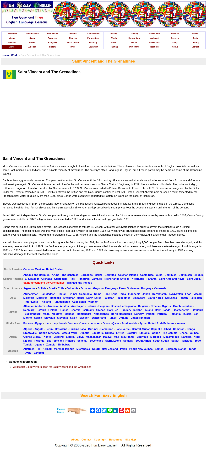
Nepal (80, 298)
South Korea (155, 298)
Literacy (195, 42)
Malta (46, 314)
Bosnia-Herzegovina (123, 306)
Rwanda (39, 340)
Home (5, 55)
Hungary (125, 310)
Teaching (113, 47)
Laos (188, 294)
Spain (73, 317)
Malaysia (28, 298)
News (113, 42)
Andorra (40, 306)
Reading (113, 34)
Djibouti (84, 333)
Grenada (46, 278)
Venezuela (160, 288)
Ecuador (86, 288)
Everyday (52, 42)
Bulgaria (143, 306)
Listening (134, 34)
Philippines (123, 298)
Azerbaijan (77, 306)
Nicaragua (138, 278)
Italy (158, 310)
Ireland (149, 310)
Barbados (87, 275)
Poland (150, 314)
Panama (151, 278)
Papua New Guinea (141, 349)
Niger (197, 336)
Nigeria (27, 340)
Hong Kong (110, 294)
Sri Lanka (171, 298)
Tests (195, 38)
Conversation (93, 34)
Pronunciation (32, 34)
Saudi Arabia (129, 323)
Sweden (84, 317)
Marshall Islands (64, 349)
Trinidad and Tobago (79, 282)
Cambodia (85, 294)
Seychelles (96, 340)
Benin (49, 329)
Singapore (139, 298)
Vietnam (93, 301)
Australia (28, 349)
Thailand (45, 301)
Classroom (12, 34)
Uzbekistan (79, 301)
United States (54, 269)
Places (134, 42)
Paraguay (111, 288)
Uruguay (146, 288)
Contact (195, 47)
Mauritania (127, 336)
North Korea (93, 298)
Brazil (52, 288)
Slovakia (49, 317)
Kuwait (83, 323)
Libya (80, 336)
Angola (38, 329)
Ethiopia (144, 333)
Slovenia (62, 317)
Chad (167, 329)
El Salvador (32, 278)
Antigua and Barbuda (36, 275)
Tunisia (27, 344)
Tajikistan (196, 298)
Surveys (175, 38)
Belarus (91, 306)
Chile (61, 288)
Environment (73, 42)
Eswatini (132, 333)
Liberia (70, 336)
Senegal (82, 340)
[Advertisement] (103, 426)
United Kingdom (141, 317)
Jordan (72, 323)
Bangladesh (48, 294)
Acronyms (52, 38)
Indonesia (134, 294)
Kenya (47, 336)
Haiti (72, 278)
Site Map (130, 439)
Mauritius (142, 336)
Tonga (192, 349)
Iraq (54, 323)
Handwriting (134, 38)
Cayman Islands (128, 275)
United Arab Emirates (161, 323)
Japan (146, 294)
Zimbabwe (64, 344)
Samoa (159, 349)
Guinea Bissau (32, 336)
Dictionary (134, 47)
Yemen (181, 323)
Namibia (186, 336)
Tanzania (186, 340)
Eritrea (120, 333)
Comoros (178, 329)
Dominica (170, 275)
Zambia (50, 344)
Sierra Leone (113, 340)
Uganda (39, 344)
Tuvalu (27, 352)
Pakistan (109, 298)
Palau (123, 349)
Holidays (12, 42)
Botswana (61, 329)
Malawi (107, 336)
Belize (98, 275)
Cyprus (166, 306)
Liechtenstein (181, 310)
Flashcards (154, 42)
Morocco (155, 336)
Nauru (96, 349)
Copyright (100, 439)
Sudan (175, 340)
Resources (154, 47)
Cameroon (106, 329)
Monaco (69, 314)
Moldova (57, 314)
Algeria (27, 329)
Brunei (73, 294)
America (32, 47)
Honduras (84, 278)
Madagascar (93, 336)
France (64, 310)
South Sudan (161, 340)
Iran (47, 323)
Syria (142, 323)
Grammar (73, 34)
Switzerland (99, 317)
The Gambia (169, 333)
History (52, 47)
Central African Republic (147, 329)
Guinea (194, 333)
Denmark (28, 310)
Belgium (103, 306)
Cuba (159, 275)
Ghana (184, 333)
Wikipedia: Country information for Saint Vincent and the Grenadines (52, 367)
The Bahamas (70, 275)
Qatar (115, 323)
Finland (53, 310)
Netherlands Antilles (116, 278)
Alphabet (154, 38)
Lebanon (95, 323)
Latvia (166, 310)
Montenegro (84, 314)
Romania (175, 314)
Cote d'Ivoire (69, 333)
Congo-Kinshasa (49, 333)
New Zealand (110, 349)
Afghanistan (30, 294)
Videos (195, 34)
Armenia (52, 306)
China (97, 294)
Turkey (112, 317)
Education (93, 47)
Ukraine (123, 317)
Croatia (155, 306)
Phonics (73, 38)
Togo (198, 340)
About (175, 47)
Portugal (162, 314)
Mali (116, 336)
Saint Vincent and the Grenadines (44, 282)
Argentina (29, 288)
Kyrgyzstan (176, 294)
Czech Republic (182, 306)
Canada (28, 269)
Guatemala (60, 278)
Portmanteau (93, 38)
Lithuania (197, 310)
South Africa (143, 340)
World (12, 47)
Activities (175, 34)
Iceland (137, 310)
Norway (139, 314)
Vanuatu (39, 352)
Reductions (52, 34)
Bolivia (42, 288)
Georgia (75, 310)
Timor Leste (30, 301)
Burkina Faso (78, 329)
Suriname (133, 288)
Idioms (12, 38)
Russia (187, 314)
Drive (73, 47)
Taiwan (183, 298)
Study (175, 42)
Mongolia (55, 298)
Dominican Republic (191, 275)
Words (114, 38)
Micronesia (83, 349)
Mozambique (171, 336)
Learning (93, 42)
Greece (100, 310)
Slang (32, 38)
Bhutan (62, 294)
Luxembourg (33, 314)
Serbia (38, 317)
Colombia (72, 288)
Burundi (93, 329)
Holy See (112, 310)
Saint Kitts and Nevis (171, 278)
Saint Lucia (194, 278)
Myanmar (69, 298)
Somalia (128, 340)
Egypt (38, 323)
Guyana (98, 288)
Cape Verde (122, 329)
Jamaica (97, 278)
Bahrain (28, 323)
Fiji (38, 349)
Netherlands (101, 314)
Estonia (41, 310)
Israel (62, 323)
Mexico (39, 269)
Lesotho (59, 336)
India (123, 294)
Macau (198, 294)
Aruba (55, 275)
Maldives (41, 298)
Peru (122, 288)
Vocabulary (154, 34)
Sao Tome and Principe (61, 340)
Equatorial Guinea (103, 333)
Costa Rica (147, 275)
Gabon (156, 333)
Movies (32, 42)
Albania (28, 306)
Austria (64, 306)
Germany (88, 310)
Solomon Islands (176, 349)
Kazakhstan (159, 294)
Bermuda (110, 275)
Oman (106, 323)
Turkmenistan (61, 301)
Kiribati (47, 349)
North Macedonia (121, 314)
